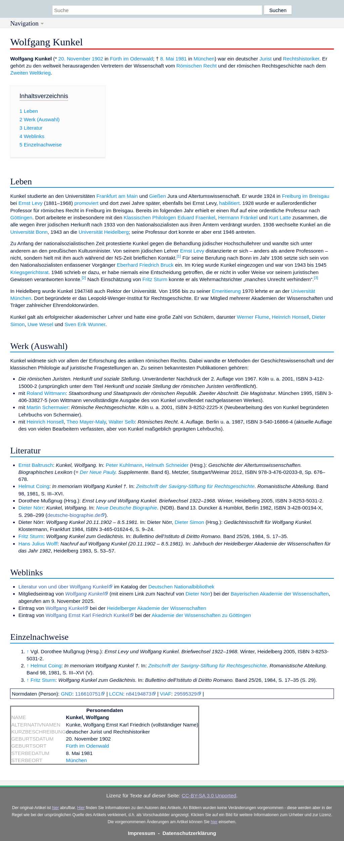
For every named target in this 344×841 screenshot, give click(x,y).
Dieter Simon (189, 522)
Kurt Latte (280, 217)
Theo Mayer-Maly (86, 422)
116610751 (87, 694)
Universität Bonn (28, 232)
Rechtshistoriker (301, 58)
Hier (81, 807)
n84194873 (139, 694)
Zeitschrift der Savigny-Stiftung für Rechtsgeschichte (195, 486)
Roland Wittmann (46, 393)
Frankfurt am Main (117, 196)
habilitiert (229, 203)
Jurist (265, 58)
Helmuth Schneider (166, 465)
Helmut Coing (33, 486)
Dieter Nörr (30, 508)
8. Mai (167, 58)
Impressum (141, 833)
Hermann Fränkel (237, 217)
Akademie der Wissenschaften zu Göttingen (201, 615)
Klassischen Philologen (150, 217)
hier (55, 807)
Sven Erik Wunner (84, 324)
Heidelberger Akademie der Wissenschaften (156, 608)
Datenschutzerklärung (189, 833)
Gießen (157, 196)
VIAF (165, 694)
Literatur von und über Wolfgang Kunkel (63, 586)
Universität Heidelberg (104, 232)
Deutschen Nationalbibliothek (181, 586)
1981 (181, 58)
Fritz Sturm (154, 279)
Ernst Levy (30, 203)
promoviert (86, 203)
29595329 (185, 694)
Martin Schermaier (47, 407)
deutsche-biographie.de (74, 515)
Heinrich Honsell (290, 317)
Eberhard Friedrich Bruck (145, 265)
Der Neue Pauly (98, 472)
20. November (74, 58)
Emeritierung (226, 291)
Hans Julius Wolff (38, 543)
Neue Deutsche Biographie (126, 508)
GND (66, 694)
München (204, 58)
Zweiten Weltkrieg (30, 73)
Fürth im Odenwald (131, 58)
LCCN (116, 694)
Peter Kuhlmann (124, 465)
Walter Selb (122, 422)
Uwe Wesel (40, 324)
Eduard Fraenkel (196, 217)
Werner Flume (253, 317)
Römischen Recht (196, 66)
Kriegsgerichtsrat (29, 272)
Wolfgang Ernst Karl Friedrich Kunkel (87, 615)
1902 (97, 58)
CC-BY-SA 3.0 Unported (209, 795)
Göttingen (21, 217)
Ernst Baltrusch (35, 465)
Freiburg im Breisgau (305, 196)
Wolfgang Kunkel (84, 593)
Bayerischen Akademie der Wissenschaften (279, 593)
